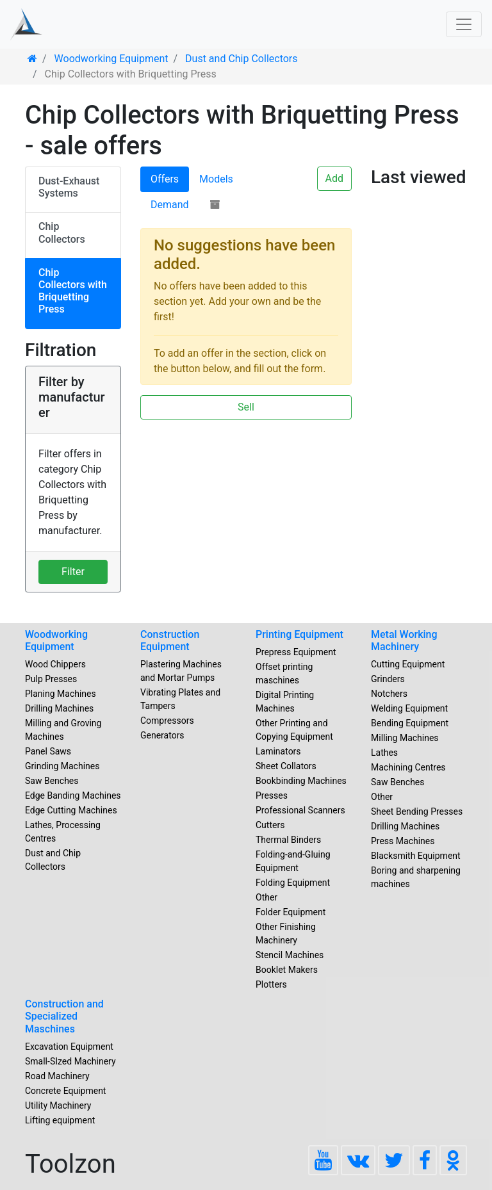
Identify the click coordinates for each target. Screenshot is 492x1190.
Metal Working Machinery (404, 640)
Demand (170, 205)
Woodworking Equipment (56, 640)
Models (216, 179)
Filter (73, 572)
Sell (246, 407)
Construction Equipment (169, 640)
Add (334, 178)
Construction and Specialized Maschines (64, 1016)
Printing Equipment (299, 634)
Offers (165, 179)
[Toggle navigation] (464, 24)
